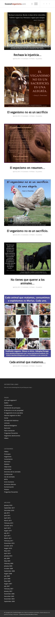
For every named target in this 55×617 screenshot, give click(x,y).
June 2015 (7, 515)
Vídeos (6, 438)
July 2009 (7, 558)
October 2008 (8, 568)
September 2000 (9, 601)
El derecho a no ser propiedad (13, 410)
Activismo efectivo (10, 484)
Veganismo (7, 456)
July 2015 (7, 513)
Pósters (33, 58)
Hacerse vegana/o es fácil (12, 415)
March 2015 (8, 520)
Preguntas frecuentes (11, 433)
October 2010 (8, 546)
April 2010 (7, 553)
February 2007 (8, 589)
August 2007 (8, 584)
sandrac (40, 58)
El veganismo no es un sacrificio (27, 112)
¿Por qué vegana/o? (10, 400)
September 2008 (9, 571)
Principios (7, 454)
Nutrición (7, 428)
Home (6, 418)
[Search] (31, 4)
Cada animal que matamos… (27, 362)
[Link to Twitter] (43, 3)
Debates (6, 464)
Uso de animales (9, 477)
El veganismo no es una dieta (13, 413)
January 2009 (8, 566)
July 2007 (7, 586)
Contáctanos (8, 405)
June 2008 (7, 578)
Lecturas (7, 423)
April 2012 (7, 528)
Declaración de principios (12, 408)
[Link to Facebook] (46, 3)
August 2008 (8, 573)
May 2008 (7, 581)
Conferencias (8, 474)
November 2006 (9, 594)
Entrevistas (7, 469)
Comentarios (8, 459)
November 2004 (9, 599)
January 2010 (8, 556)
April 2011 (7, 536)
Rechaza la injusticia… (28, 55)
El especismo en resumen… (27, 168)
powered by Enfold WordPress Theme (28, 614)
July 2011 (7, 533)
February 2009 (8, 563)
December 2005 (9, 596)
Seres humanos (9, 482)
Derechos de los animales (12, 472)
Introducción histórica (11, 420)
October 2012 (8, 525)
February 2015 (8, 523)
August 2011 (8, 530)
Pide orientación (9, 430)
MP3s (6, 479)
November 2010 (9, 543)
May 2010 (7, 551)
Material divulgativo (10, 425)
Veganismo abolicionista (12, 436)
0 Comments (24, 58)
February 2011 (8, 541)
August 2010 (8, 548)
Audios (6, 403)
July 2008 (7, 576)
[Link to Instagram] (49, 3)
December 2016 (9, 510)
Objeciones (7, 467)
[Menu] (35, 4)
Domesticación (9, 487)
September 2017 (9, 508)
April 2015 (7, 518)
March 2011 (8, 538)
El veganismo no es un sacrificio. (27, 231)
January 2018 (8, 505)
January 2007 (8, 591)
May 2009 (7, 561)
